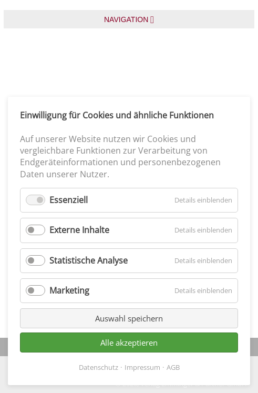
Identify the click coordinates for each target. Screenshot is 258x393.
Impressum (142, 367)
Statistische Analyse (88, 260)
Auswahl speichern (129, 318)
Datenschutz (98, 367)
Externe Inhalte (79, 230)
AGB (173, 367)
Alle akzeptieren (129, 342)
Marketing (69, 290)
